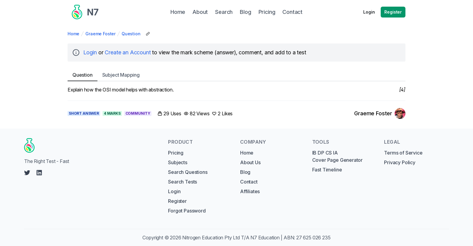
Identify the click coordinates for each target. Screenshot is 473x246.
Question (131, 33)
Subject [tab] (121, 75)
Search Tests (182, 182)
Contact (249, 182)
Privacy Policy (399, 162)
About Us (250, 162)
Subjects (177, 162)
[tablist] (236, 75)
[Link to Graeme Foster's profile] (379, 113)
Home (73, 33)
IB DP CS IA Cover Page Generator (337, 156)
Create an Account (128, 52)
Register (393, 11)
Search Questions (187, 172)
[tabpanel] (236, 89)
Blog (245, 172)
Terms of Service (403, 153)
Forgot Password (186, 211)
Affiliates (250, 191)
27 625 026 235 (313, 238)
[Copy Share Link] (148, 34)
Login (369, 11)
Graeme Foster (100, 33)
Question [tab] (82, 75)
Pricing (175, 153)
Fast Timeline (327, 170)
